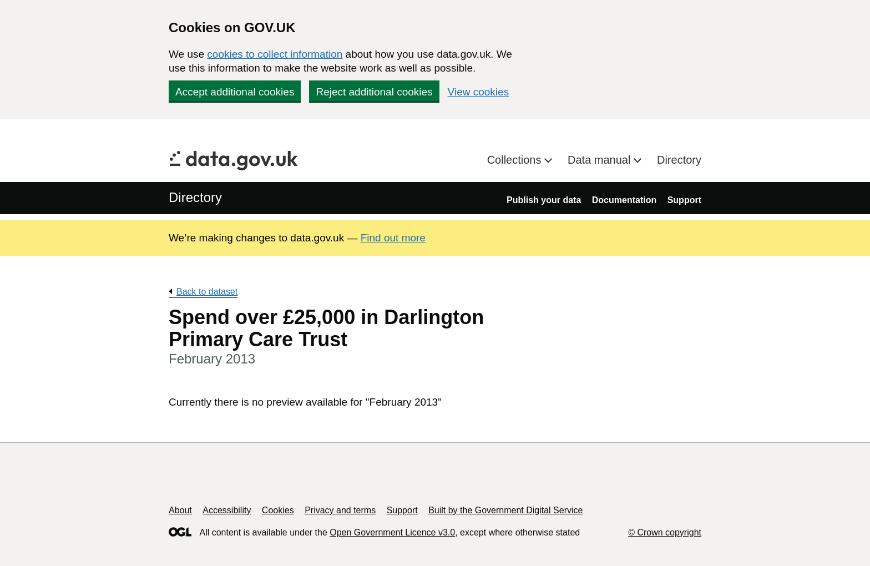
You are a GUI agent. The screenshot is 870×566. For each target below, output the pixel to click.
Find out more (393, 238)
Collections (515, 160)
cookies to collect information (274, 54)
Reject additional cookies (374, 92)
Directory (679, 160)
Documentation (624, 200)
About (180, 510)
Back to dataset (206, 291)
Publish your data (544, 200)
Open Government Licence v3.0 (392, 532)
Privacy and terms (340, 510)
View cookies (478, 92)
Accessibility (227, 510)
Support (684, 200)
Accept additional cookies (234, 92)
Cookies (278, 510)
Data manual (601, 160)
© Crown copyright (664, 532)
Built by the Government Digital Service (505, 510)
